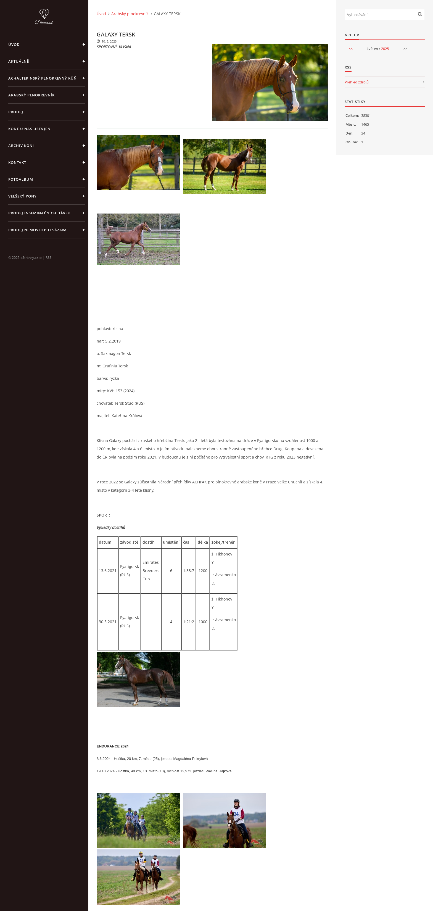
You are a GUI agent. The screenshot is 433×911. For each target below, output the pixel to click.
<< (351, 48)
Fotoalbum (20, 179)
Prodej (15, 111)
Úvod (14, 44)
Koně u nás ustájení (30, 128)
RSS (48, 257)
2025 (385, 48)
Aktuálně (18, 61)
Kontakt (17, 162)
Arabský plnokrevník (31, 95)
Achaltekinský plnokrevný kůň (42, 78)
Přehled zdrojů (357, 82)
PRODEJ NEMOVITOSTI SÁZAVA (37, 229)
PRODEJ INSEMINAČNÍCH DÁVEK (39, 212)
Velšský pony (22, 196)
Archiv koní (21, 145)
